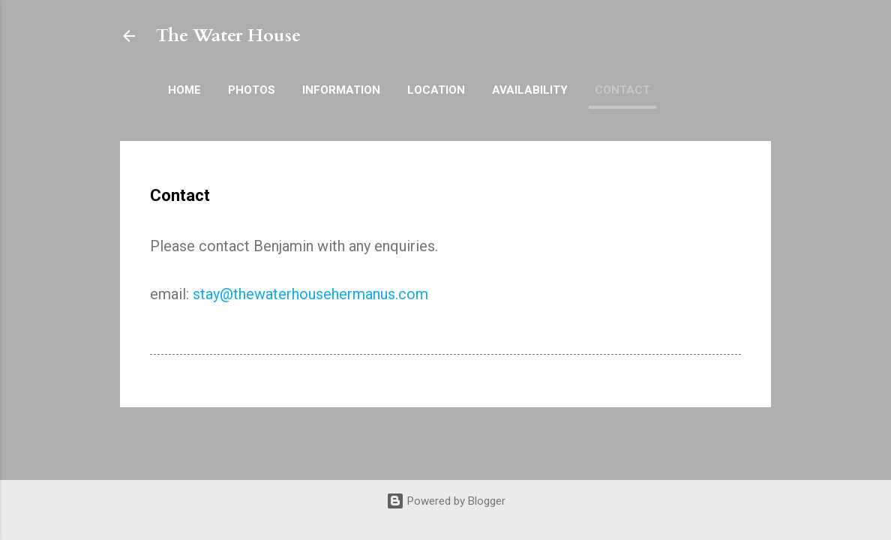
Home (184, 90)
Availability (530, 90)
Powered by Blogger (446, 501)
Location (436, 90)
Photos (251, 90)
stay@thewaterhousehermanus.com (310, 294)
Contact (622, 90)
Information (341, 90)
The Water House (228, 35)
